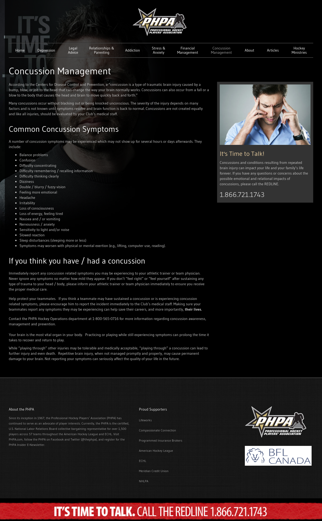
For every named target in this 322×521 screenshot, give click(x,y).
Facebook (57, 439)
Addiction (132, 50)
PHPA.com (16, 439)
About (249, 50)
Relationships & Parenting (101, 50)
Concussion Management (221, 50)
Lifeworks (145, 420)
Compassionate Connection (157, 430)
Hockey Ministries (299, 50)
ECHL (142, 461)
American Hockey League (156, 451)
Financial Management (187, 50)
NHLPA (143, 481)
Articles (273, 50)
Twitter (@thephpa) (83, 439)
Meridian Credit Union (154, 471)
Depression (46, 50)
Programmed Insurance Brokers (160, 440)
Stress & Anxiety (159, 50)
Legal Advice (73, 50)
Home (20, 50)
